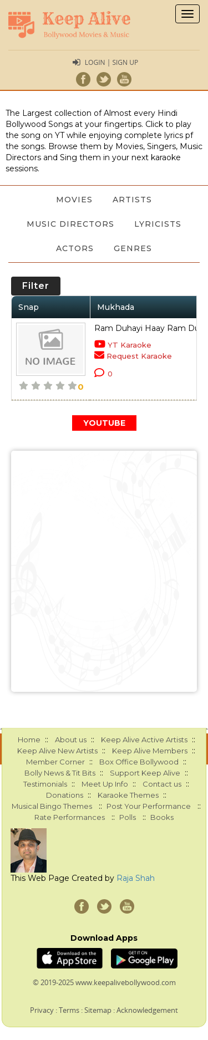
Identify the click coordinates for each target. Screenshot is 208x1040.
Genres (133, 248)
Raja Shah (135, 878)
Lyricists (157, 224)
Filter (35, 286)
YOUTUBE (104, 423)
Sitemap (97, 1010)
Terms (69, 1010)
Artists (132, 200)
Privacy (42, 1010)
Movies (74, 200)
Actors (75, 248)
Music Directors (70, 224)
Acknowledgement (147, 1010)
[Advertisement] (104, 571)
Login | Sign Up (111, 62)
